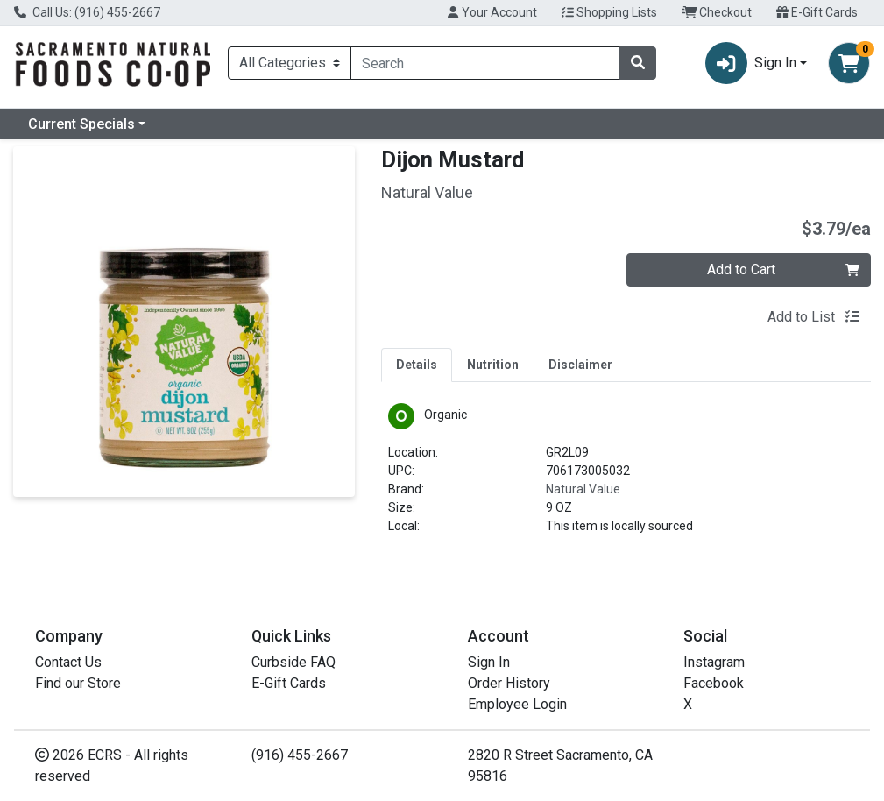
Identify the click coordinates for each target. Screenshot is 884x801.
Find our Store (78, 683)
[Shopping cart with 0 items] (849, 63)
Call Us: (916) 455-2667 (87, 12)
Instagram (714, 662)
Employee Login (517, 704)
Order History (509, 683)
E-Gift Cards (817, 12)
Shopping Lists (609, 12)
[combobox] (485, 63)
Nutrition (493, 365)
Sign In (489, 662)
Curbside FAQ (293, 662)
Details (416, 365)
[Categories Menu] (289, 63)
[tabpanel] (626, 476)
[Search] (485, 63)
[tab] (416, 364)
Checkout (717, 12)
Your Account (492, 12)
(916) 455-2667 (299, 755)
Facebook (713, 683)
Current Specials (81, 124)
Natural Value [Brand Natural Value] (583, 489)
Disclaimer (580, 365)
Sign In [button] (750, 63)
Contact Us (68, 662)
